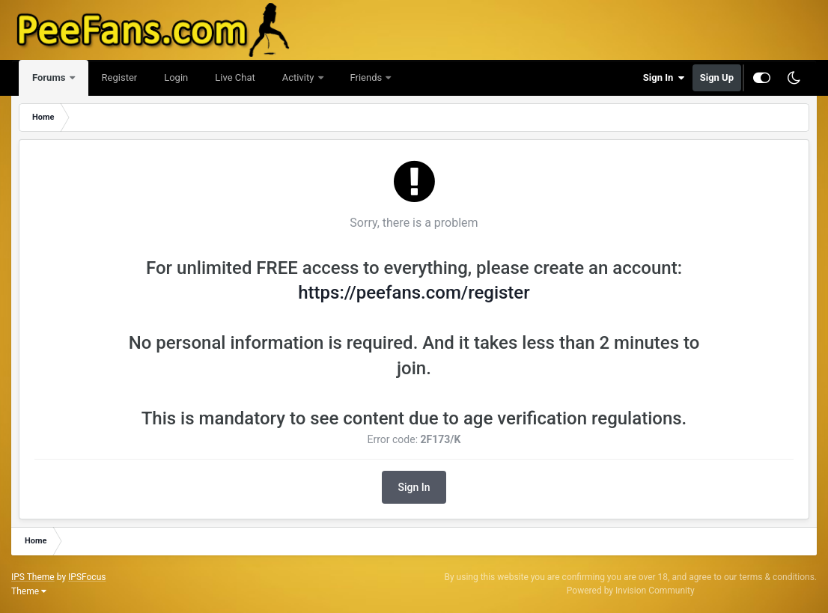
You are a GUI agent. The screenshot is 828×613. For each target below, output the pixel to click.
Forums (50, 77)
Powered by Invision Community (631, 590)
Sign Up (717, 77)
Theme (28, 591)
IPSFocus (87, 577)
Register (120, 77)
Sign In (664, 77)
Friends (367, 77)
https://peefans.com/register (413, 292)
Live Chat (235, 77)
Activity (299, 77)
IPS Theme (33, 577)
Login (176, 77)
